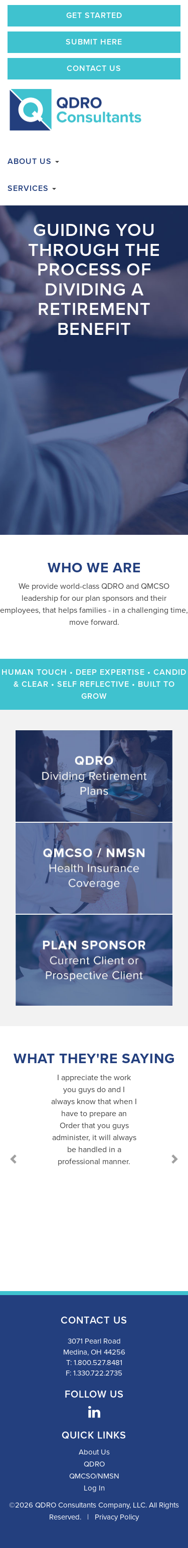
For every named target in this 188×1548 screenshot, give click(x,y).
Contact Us (94, 68)
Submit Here (94, 42)
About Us (33, 161)
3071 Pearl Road (94, 1341)
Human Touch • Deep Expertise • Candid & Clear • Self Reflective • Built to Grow (94, 684)
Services (32, 188)
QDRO (94, 1464)
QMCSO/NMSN (94, 1476)
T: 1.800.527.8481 (94, 1362)
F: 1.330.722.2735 (94, 1373)
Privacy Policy (117, 1517)
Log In (94, 1488)
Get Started (94, 15)
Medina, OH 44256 (94, 1352)
